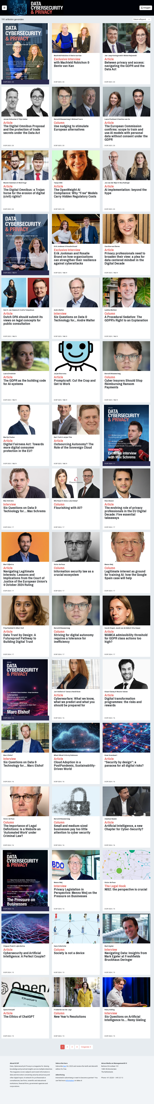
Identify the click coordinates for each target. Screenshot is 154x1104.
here (64, 1066)
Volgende (86, 1047)
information (70, 1080)
